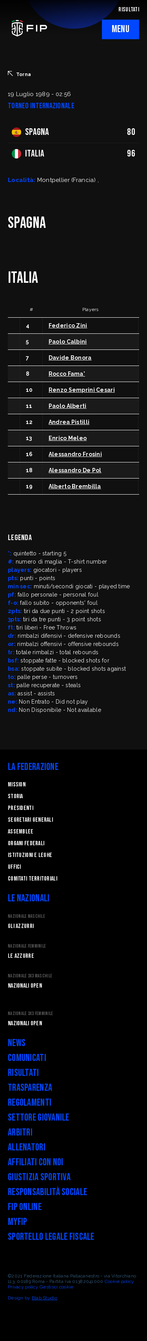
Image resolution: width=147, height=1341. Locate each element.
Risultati (23, 1073)
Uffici (14, 867)
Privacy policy (23, 1287)
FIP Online (25, 1207)
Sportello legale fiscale (51, 1237)
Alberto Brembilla (75, 486)
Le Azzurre (21, 956)
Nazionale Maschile (26, 916)
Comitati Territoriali (32, 878)
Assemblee (21, 831)
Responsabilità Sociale (47, 1192)
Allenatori (26, 1147)
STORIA (15, 796)
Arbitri (20, 1132)
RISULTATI (128, 9)
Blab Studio (44, 1298)
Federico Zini (68, 325)
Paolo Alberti (68, 406)
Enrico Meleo (68, 438)
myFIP (17, 1222)
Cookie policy (119, 1281)
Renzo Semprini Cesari (82, 390)
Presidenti (20, 808)
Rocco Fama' (67, 374)
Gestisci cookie (56, 1287)
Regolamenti (29, 1103)
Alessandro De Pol (75, 470)
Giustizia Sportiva (39, 1177)
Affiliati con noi (36, 1162)
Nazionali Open (25, 986)
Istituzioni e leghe (30, 855)
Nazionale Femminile (27, 946)
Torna (19, 74)
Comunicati (27, 1058)
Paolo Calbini (68, 341)
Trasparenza (30, 1088)
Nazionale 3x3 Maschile (30, 976)
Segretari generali (30, 820)
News (16, 1043)
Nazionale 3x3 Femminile (30, 1014)
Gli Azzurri (21, 926)
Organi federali (26, 843)
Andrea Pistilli (69, 422)
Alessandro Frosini (75, 454)
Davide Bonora (70, 358)
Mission (16, 784)
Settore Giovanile (38, 1118)
